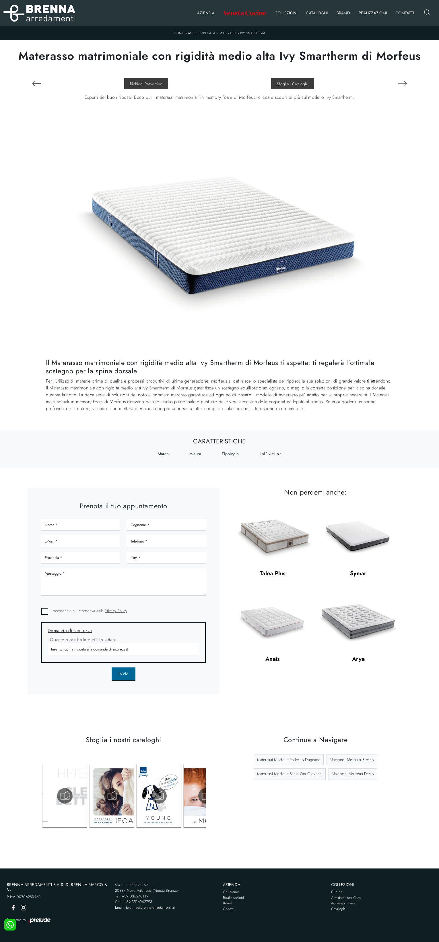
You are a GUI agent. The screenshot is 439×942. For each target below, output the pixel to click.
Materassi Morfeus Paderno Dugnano (288, 760)
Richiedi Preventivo (146, 84)
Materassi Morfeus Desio (353, 774)
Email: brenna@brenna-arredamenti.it (145, 907)
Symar (358, 573)
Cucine (337, 892)
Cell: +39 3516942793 (133, 901)
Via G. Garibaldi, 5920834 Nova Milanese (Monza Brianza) (147, 887)
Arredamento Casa (346, 897)
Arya (358, 659)
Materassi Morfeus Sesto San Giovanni (290, 774)
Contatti (404, 13)
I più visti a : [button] (270, 454)
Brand (343, 13)
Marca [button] (163, 454)
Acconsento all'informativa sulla (90, 610)
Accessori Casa (201, 33)
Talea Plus (273, 573)
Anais (272, 659)
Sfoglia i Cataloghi (292, 84)
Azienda (205, 13)
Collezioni (286, 13)
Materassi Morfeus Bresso (352, 760)
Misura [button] (195, 454)
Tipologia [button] (230, 454)
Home (179, 33)
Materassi (227, 33)
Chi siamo (231, 892)
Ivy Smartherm (252, 33)
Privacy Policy (116, 610)
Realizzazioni (373, 13)
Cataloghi (317, 13)
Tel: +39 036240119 (132, 896)
